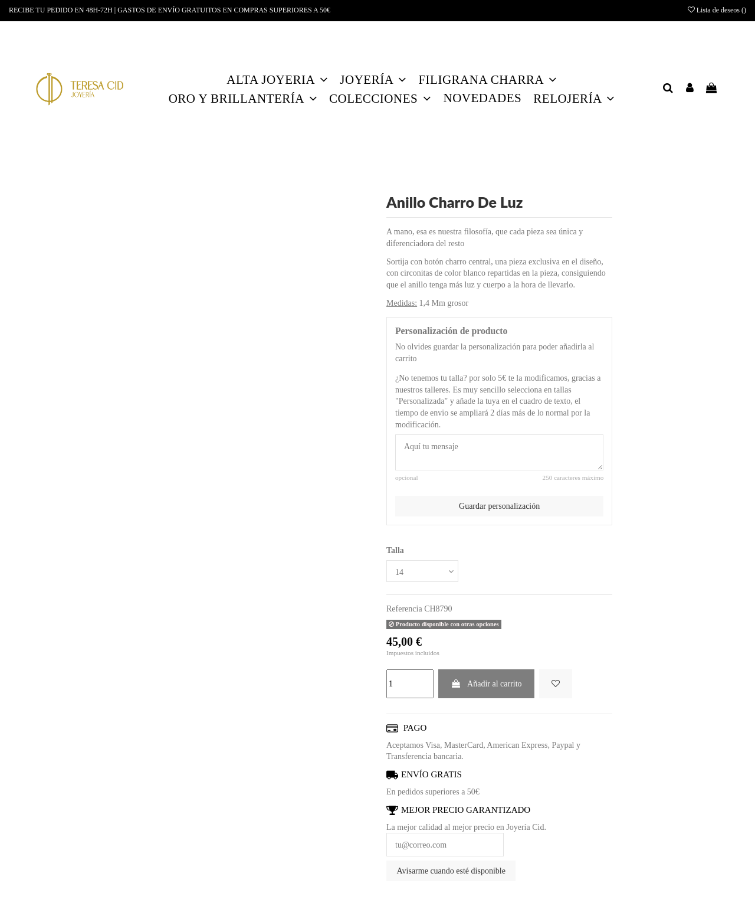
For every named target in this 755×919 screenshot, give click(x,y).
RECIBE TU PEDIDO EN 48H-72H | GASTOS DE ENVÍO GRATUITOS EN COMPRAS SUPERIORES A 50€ (169, 10)
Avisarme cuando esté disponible (451, 870)
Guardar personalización (499, 506)
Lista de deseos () (717, 10)
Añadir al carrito (486, 683)
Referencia (404, 608)
